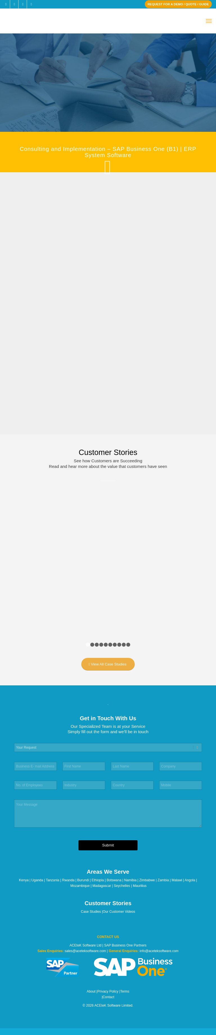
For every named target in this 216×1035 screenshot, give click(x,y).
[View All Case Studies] (108, 664)
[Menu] (209, 21)
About (91, 991)
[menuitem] (209, 21)
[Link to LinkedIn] (23, 4)
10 (128, 645)
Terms (124, 991)
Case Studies (91, 912)
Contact (108, 997)
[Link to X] (14, 4)
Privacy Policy (107, 991)
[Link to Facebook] (6, 4)
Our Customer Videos (119, 912)
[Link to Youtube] (31, 4)
